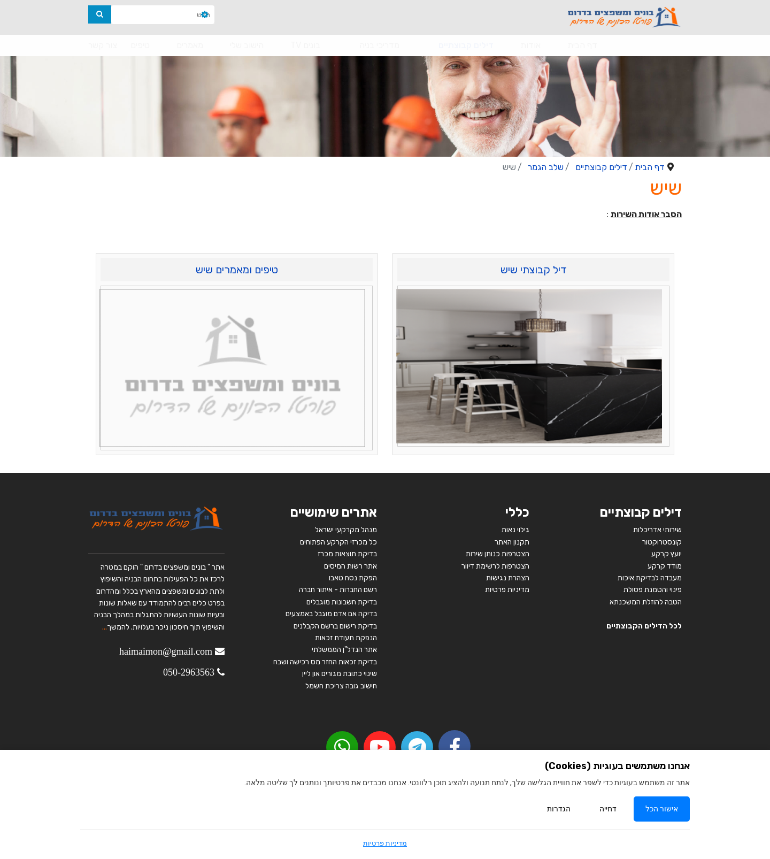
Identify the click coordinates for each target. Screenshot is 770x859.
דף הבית (582, 45)
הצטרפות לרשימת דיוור (495, 566)
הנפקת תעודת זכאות (346, 637)
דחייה (608, 809)
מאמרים (189, 45)
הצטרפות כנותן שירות (497, 553)
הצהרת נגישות (507, 577)
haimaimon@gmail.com (165, 651)
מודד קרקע (665, 566)
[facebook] (454, 746)
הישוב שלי (247, 45)
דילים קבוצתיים (466, 45)
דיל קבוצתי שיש (533, 269)
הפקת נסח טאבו (353, 577)
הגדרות (559, 809)
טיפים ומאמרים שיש (237, 269)
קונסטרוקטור (662, 542)
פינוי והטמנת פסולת (652, 589)
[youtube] (380, 747)
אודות (530, 45)
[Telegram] (417, 747)
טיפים (140, 45)
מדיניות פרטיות (507, 589)
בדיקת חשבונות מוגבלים (341, 602)
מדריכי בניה (379, 45)
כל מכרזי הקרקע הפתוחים (337, 542)
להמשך (118, 627)
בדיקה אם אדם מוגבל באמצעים (331, 613)
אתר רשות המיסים (350, 566)
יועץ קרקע (666, 553)
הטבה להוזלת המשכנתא (646, 602)
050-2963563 (188, 672)
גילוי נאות (515, 529)
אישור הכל (661, 809)
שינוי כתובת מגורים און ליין (339, 673)
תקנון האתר (512, 542)
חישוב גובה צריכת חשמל (341, 686)
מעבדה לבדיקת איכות (650, 577)
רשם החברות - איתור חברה (337, 589)
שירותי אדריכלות (657, 529)
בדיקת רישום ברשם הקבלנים (335, 626)
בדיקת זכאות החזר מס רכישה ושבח (325, 661)
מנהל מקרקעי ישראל (346, 529)
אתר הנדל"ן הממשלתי (344, 649)
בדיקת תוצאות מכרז (347, 553)
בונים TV (305, 45)
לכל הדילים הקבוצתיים (644, 626)
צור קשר (102, 45)
